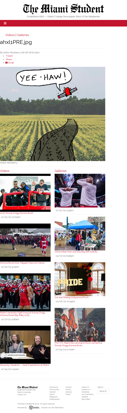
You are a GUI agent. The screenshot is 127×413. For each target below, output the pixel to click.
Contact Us (86, 390)
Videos (10, 35)
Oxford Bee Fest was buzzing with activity (76, 251)
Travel (68, 394)
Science (69, 392)
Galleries (23, 35)
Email (9, 62)
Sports (52, 394)
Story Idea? (86, 399)
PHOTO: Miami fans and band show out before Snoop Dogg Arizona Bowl (78, 344)
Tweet (9, 55)
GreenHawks (55, 399)
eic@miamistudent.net (26, 390)
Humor (68, 390)
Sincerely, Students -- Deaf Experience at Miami (24, 365)
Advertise (85, 392)
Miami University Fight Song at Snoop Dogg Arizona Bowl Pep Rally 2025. (22, 313)
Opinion (53, 392)
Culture (68, 387)
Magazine (53, 397)
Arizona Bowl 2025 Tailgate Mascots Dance (22, 262)
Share (8, 59)
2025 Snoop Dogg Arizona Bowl (16, 213)
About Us (85, 387)
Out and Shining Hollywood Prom (72, 297)
